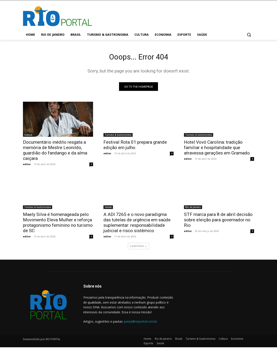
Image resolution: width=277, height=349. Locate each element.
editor (27, 166)
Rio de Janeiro (193, 209)
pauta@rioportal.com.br (140, 323)
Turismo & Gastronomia (118, 136)
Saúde (108, 209)
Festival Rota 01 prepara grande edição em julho (135, 147)
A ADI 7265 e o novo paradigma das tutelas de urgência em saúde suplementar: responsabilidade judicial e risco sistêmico (137, 224)
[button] (249, 34)
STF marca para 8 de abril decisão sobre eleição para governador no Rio (218, 222)
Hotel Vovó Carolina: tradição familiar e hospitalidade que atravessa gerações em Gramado (217, 150)
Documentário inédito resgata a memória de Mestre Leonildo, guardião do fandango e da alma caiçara (55, 152)
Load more (138, 248)
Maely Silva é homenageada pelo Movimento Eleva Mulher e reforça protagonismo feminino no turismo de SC (58, 224)
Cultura (28, 136)
